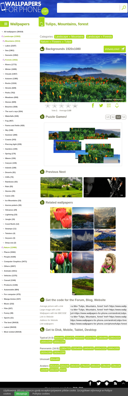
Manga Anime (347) (12, 299)
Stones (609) (10, 102)
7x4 (123, 117)
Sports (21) (9, 318)
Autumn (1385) (11, 79)
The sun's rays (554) (14, 111)
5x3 (118, 117)
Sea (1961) (9, 50)
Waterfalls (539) (12, 116)
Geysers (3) (10, 238)
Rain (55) (9, 186)
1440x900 (88, 348)
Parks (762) (10, 93)
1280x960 (102, 337)
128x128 (116, 366)
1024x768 (91, 337)
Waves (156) (10, 158)
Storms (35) (10, 191)
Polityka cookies (41, 393)
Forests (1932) (11, 60)
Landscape (61, 36)
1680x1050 (113, 348)
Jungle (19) (10, 219)
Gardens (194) (11, 149)
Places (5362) (10, 252)
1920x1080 (46, 352)
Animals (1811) (10, 271)
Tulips (67, 41)
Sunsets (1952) (11, 55)
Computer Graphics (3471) (15, 261)
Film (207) (8, 308)
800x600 (79, 337)
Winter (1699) (11, 69)
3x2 (113, 117)
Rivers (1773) (11, 64)
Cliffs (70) (9, 177)
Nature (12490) (10, 247)
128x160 (105, 366)
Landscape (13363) (12, 36)
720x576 (69, 337)
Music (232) (9, 304)
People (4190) (10, 257)
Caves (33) (9, 196)
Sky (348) (9, 130)
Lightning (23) (11, 215)
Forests (107, 36)
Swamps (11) (10, 229)
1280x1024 (114, 337)
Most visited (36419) (13, 332)
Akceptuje (21, 393)
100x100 (54, 370)
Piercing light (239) (13, 144)
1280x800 (77, 348)
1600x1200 (59, 341)
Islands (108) (10, 168)
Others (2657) (10, 266)
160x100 (95, 366)
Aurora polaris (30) (13, 205)
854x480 (55, 359)
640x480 (59, 337)
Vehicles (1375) (10, 276)
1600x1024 (100, 348)
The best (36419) (11, 322)
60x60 (63, 370)
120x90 (44, 370)
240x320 (74, 366)
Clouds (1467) (11, 74)
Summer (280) (11, 135)
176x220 (85, 366)
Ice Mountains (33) (13, 201)
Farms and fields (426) (14, 125)
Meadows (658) (11, 97)
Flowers (56, 41)
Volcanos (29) (11, 210)
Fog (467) (9, 121)
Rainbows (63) (11, 182)
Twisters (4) (10, 233)
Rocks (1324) (10, 83)
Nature (45, 41)
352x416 (54, 366)
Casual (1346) (10, 280)
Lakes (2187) (10, 46)
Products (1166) (11, 285)
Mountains (77, 36)
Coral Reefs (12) (12, 224)
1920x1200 (59, 352)
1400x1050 (46, 341)
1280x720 (65, 348)
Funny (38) (8, 313)
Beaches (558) (11, 107)
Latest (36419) (10, 327)
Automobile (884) (11, 290)
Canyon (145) (11, 163)
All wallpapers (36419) (13, 32)
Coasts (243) (10, 140)
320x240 (64, 366)
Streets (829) (10, 88)
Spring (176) (10, 154)
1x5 (108, 117)
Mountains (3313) (12, 41)
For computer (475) (12, 294)
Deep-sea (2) (10, 243)
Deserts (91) (10, 172)
